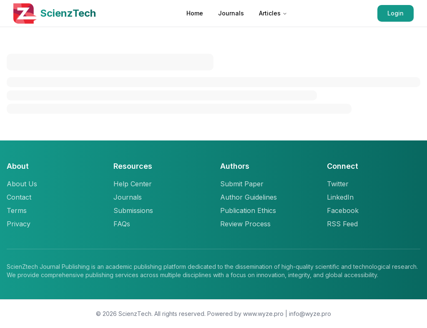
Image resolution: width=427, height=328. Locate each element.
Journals (231, 13)
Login (395, 13)
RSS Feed (342, 224)
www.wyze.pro (263, 313)
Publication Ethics (248, 210)
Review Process (245, 224)
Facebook (343, 210)
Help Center (132, 184)
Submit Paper (242, 184)
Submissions (133, 210)
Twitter (338, 184)
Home (194, 13)
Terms (17, 210)
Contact (19, 197)
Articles (273, 13)
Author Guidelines (248, 197)
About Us (22, 184)
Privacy (18, 224)
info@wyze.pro (310, 313)
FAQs (121, 224)
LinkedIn (340, 197)
